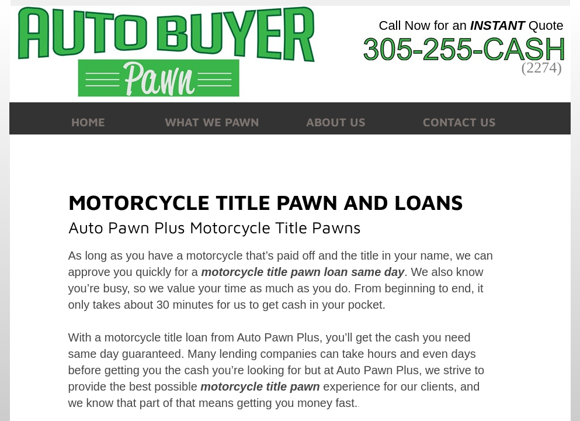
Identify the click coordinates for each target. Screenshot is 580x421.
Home (88, 122)
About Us (336, 122)
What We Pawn (212, 122)
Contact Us (459, 122)
